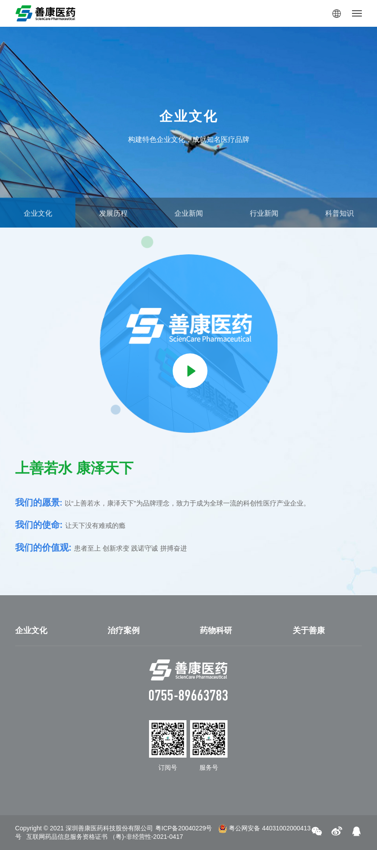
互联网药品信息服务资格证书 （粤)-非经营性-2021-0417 (104, 836)
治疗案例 (124, 630)
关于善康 (309, 630)
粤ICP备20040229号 (183, 828)
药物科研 (216, 630)
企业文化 (31, 630)
